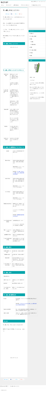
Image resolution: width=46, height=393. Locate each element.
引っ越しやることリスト (36, 5)
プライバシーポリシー (25, 5)
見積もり (32, 33)
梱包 (32, 41)
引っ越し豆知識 (33, 50)
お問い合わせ (16, 5)
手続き (31, 52)
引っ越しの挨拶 (33, 36)
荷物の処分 (34, 44)
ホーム (2, 5)
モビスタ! (5, 2)
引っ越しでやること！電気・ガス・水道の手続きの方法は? (18, 173)
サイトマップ (8, 5)
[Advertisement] (14, 56)
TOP (4, 386)
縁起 (31, 55)
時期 (31, 47)
